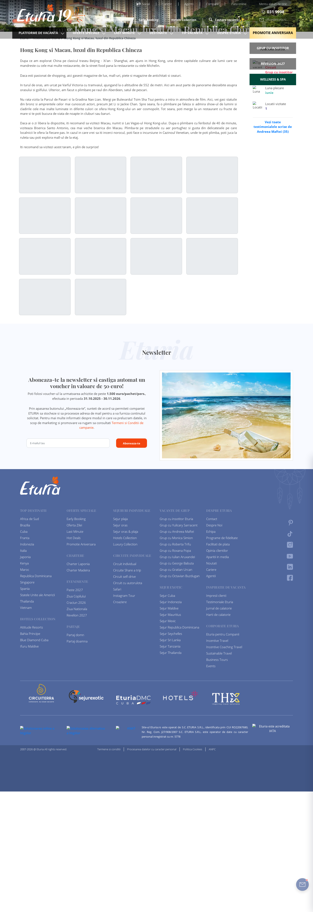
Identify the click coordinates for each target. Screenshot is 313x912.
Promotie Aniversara (273, 32)
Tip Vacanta (192, 33)
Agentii (189, 4)
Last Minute (124, 33)
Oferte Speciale (86, 33)
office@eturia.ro (272, 20)
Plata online (238, 4)
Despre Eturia (229, 33)
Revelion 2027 (273, 64)
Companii (212, 4)
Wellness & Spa (273, 79)
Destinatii (158, 33)
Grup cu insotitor (273, 48)
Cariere (167, 4)
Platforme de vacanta (38, 33)
